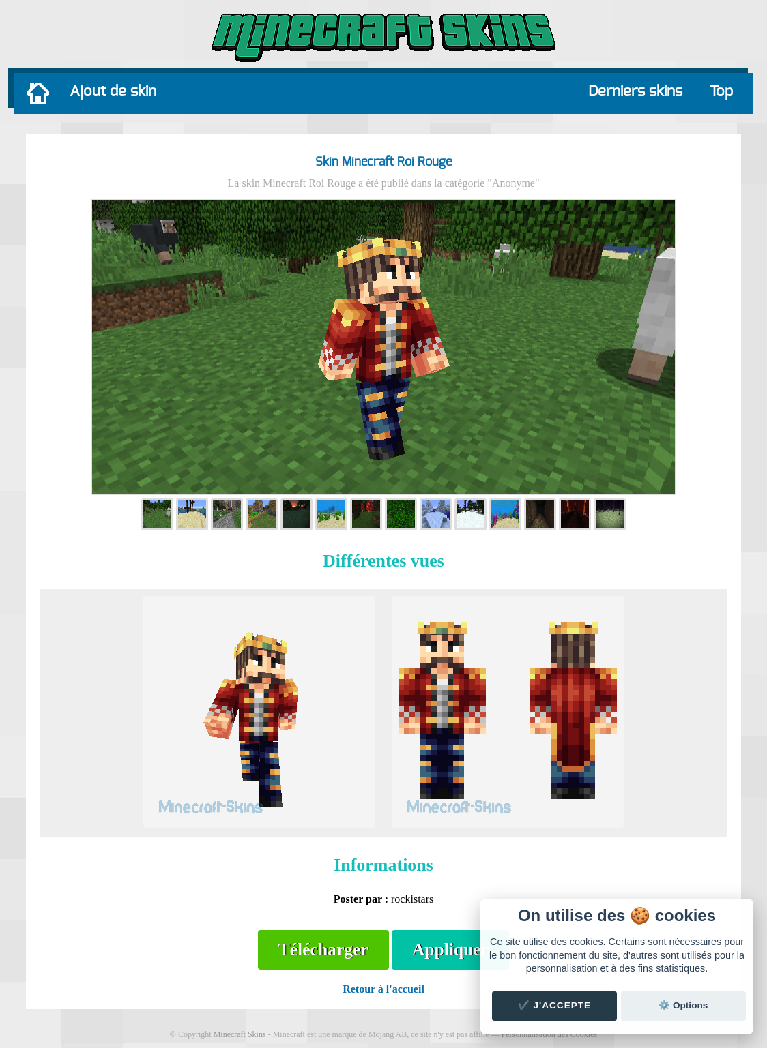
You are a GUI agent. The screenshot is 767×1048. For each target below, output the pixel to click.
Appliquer (450, 949)
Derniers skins (635, 91)
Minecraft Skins (240, 1034)
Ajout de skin (113, 91)
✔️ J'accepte (555, 1005)
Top (721, 91)
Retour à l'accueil (383, 989)
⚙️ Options (683, 1005)
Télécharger (323, 949)
